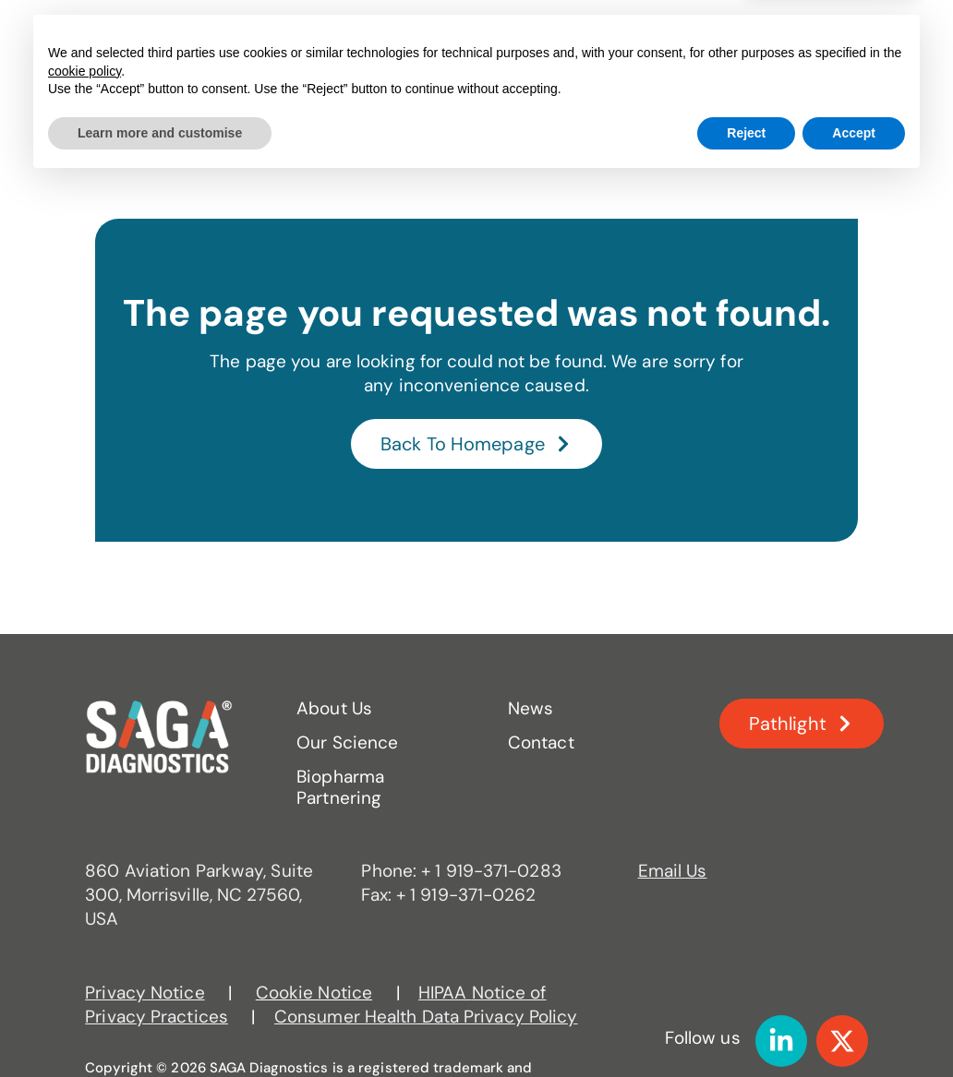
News (683, 36)
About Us (242, 36)
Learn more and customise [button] (160, 1026)
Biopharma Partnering (548, 36)
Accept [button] (853, 1026)
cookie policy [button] (84, 964)
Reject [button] (746, 1026)
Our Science (375, 36)
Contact (686, 89)
